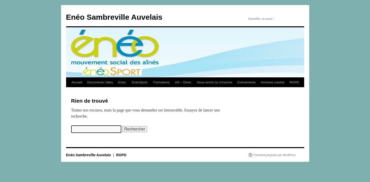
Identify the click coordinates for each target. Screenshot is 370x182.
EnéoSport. (140, 82)
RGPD (294, 82)
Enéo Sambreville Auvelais (114, 17)
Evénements (246, 82)
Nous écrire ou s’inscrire (214, 82)
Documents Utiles (100, 82)
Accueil (77, 82)
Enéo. (122, 82)
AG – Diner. (183, 82)
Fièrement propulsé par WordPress (275, 155)
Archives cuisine (272, 82)
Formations (161, 82)
